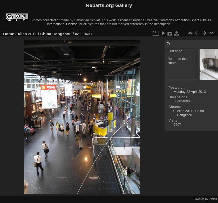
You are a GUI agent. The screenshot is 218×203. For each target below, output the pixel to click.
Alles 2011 (27, 34)
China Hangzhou (56, 34)
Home (8, 34)
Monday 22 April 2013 (190, 92)
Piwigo (213, 198)
